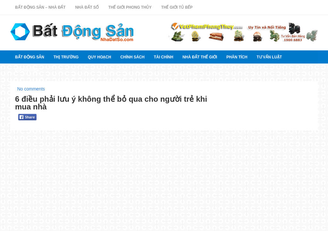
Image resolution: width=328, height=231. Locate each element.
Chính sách (132, 57)
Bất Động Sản (29, 57)
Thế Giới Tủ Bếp (177, 7)
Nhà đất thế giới (200, 57)
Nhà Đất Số (87, 7)
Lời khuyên (27, 70)
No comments (31, 88)
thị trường (65, 57)
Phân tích (236, 57)
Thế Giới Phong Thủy (130, 7)
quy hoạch (99, 57)
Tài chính (163, 57)
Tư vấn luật (269, 57)
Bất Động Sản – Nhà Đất (40, 7)
